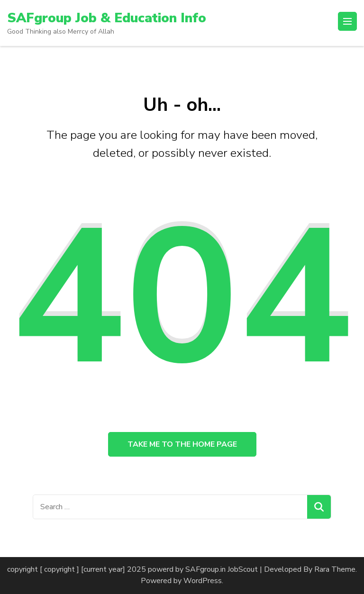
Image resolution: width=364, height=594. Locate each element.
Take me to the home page (182, 444)
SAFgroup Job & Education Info (106, 18)
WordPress (202, 581)
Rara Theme (334, 569)
